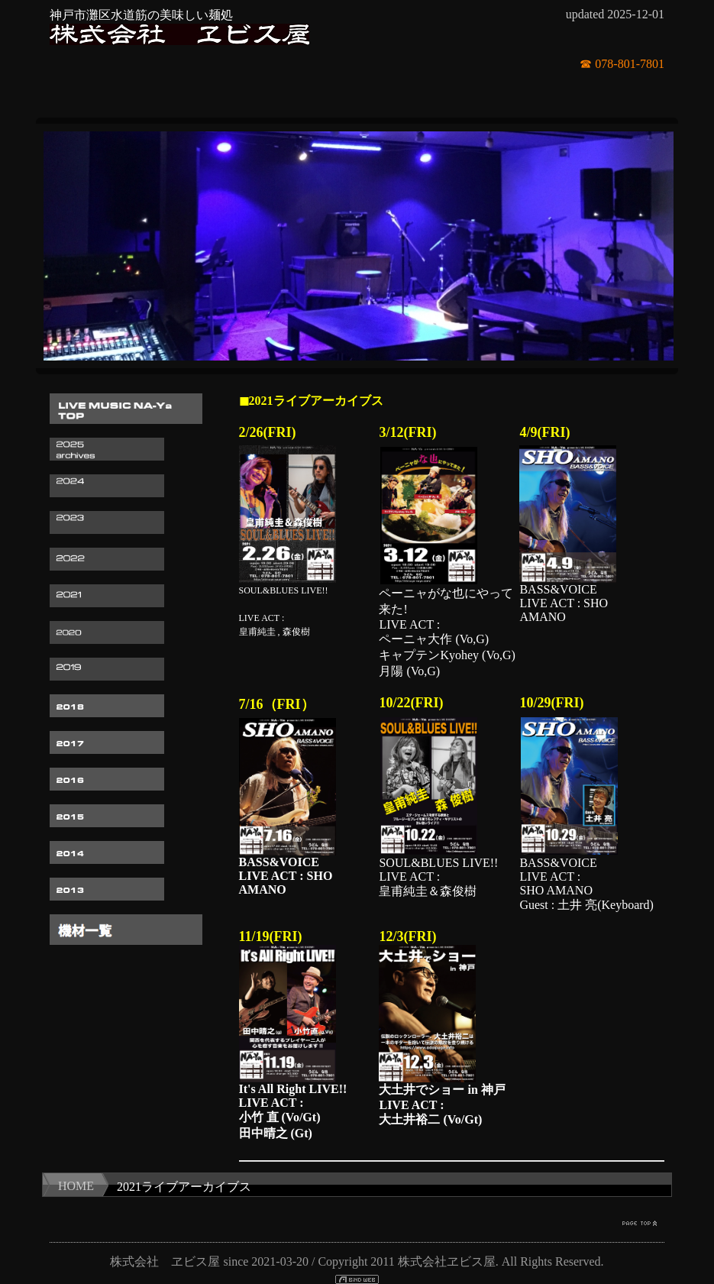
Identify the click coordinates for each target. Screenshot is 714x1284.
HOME (76, 1185)
